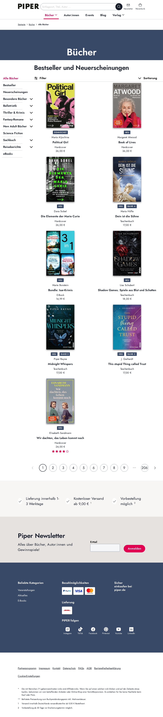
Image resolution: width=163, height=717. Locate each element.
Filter (40, 78)
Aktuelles (22, 595)
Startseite (21, 24)
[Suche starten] (118, 6)
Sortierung (147, 78)
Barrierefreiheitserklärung (107, 668)
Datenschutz (69, 668)
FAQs (81, 668)
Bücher (32, 24)
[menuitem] (51, 15)
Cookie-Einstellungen (29, 676)
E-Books (22, 600)
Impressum (44, 668)
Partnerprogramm (27, 668)
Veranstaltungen (26, 590)
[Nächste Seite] (155, 468)
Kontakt (56, 668)
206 (145, 467)
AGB (89, 668)
